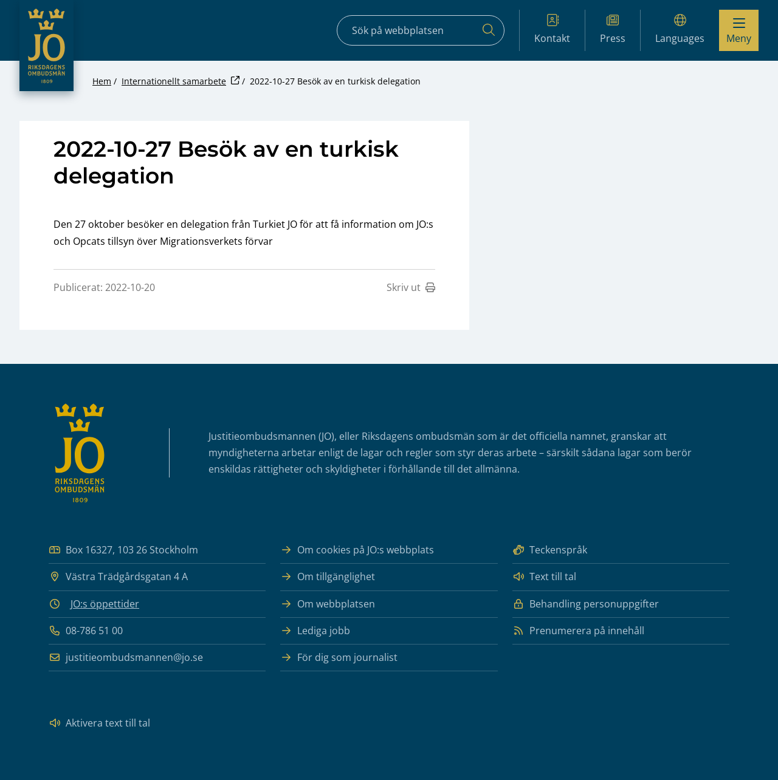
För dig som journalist (339, 657)
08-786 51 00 (86, 631)
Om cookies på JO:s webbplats (357, 550)
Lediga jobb (315, 631)
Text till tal (544, 577)
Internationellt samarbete (174, 81)
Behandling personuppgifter (585, 604)
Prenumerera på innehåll (578, 631)
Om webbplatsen (327, 604)
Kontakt (552, 29)
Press (612, 29)
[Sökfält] (420, 30)
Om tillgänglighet (327, 577)
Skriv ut (411, 287)
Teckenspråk (549, 550)
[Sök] (489, 30)
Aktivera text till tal (99, 723)
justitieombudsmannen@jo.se (126, 657)
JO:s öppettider (105, 604)
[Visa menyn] (739, 30)
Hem (101, 81)
